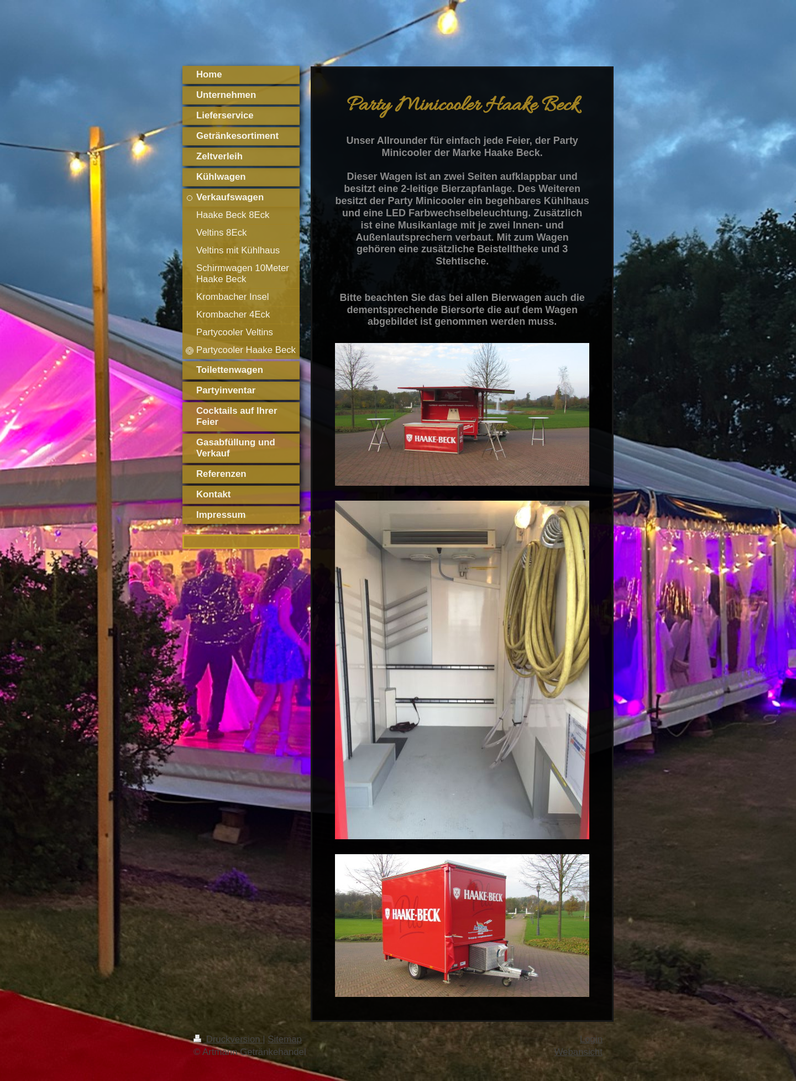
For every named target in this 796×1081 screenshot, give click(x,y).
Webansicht (578, 1052)
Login (591, 1039)
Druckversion (228, 1039)
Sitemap (285, 1039)
